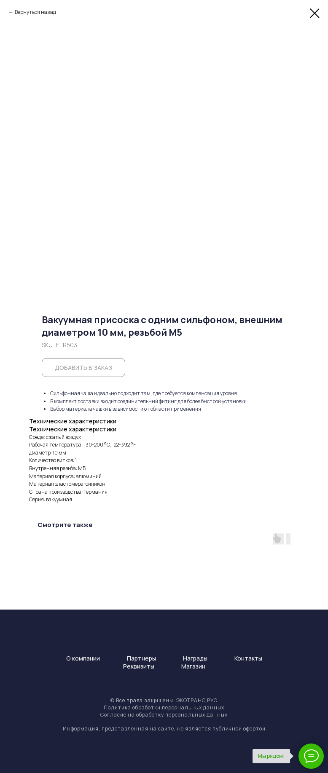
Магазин (193, 666)
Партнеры (141, 658)
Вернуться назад (35, 12)
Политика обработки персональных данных (164, 707)
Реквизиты (138, 666)
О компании (83, 658)
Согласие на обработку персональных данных (164, 714)
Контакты (248, 658)
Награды (195, 658)
